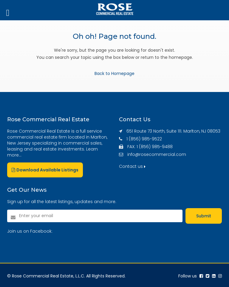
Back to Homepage (114, 73)
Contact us (132, 166)
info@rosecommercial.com (156, 154)
